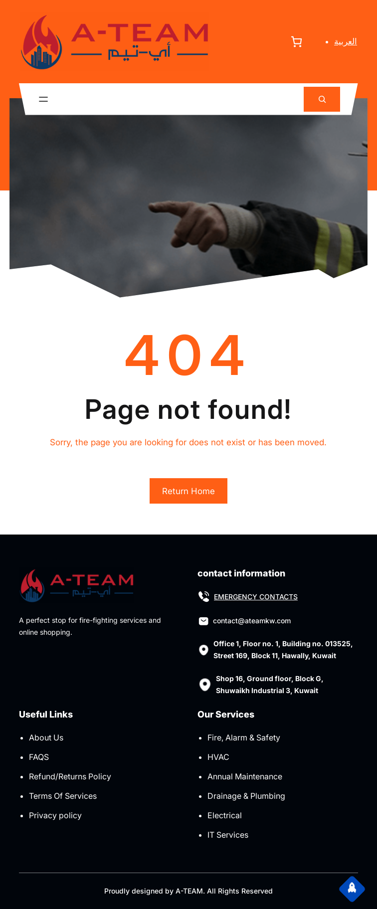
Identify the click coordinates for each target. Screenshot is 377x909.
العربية (345, 41)
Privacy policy (55, 815)
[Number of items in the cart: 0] (296, 41)
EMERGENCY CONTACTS (256, 596)
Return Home (188, 491)
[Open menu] (43, 99)
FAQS (39, 757)
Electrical (224, 815)
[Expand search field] (322, 99)
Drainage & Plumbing (246, 796)
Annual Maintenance (244, 776)
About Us (46, 737)
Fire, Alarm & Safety (243, 737)
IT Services (227, 835)
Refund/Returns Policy (70, 776)
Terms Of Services (63, 796)
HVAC (218, 757)
